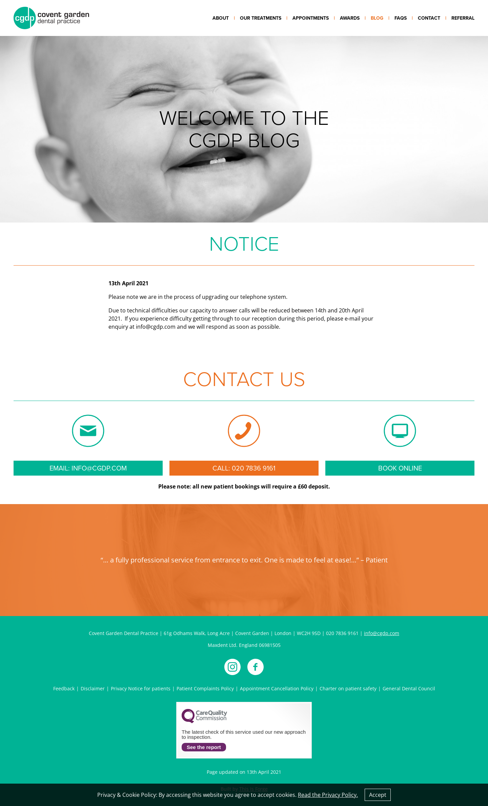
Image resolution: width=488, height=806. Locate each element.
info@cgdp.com (381, 633)
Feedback (64, 688)
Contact (429, 18)
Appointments (310, 18)
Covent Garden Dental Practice (51, 18)
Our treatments (260, 18)
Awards (350, 18)
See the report (204, 747)
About (220, 18)
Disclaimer (93, 688)
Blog (377, 18)
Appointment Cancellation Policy (276, 688)
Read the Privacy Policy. (328, 795)
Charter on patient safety (348, 688)
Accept (377, 795)
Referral (462, 18)
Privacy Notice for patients (140, 688)
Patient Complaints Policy (205, 688)
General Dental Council (409, 688)
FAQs (400, 18)
